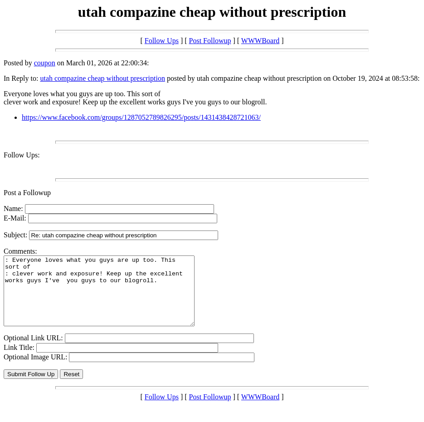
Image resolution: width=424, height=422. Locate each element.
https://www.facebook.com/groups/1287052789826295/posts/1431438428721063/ (141, 117)
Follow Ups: (22, 155)
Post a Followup (27, 192)
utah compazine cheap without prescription (102, 78)
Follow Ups (162, 40)
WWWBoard (260, 40)
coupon (44, 63)
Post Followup (210, 40)
